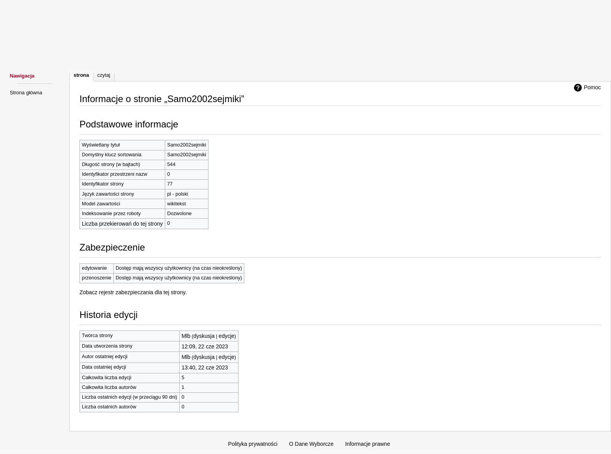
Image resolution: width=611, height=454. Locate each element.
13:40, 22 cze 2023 (205, 367)
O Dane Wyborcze (311, 444)
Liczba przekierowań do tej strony (122, 224)
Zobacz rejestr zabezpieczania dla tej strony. (133, 292)
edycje (226, 336)
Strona (81, 75)
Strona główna (26, 92)
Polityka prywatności (252, 444)
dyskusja (203, 336)
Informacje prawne (367, 444)
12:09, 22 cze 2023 (205, 346)
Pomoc (586, 88)
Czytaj (103, 75)
